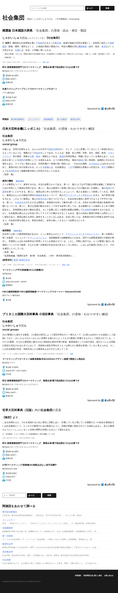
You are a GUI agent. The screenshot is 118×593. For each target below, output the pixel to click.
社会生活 (19, 202)
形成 (40, 43)
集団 (61, 156)
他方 (104, 167)
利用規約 (78, 575)
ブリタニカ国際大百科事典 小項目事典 (28, 314)
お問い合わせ (108, 575)
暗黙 (21, 160)
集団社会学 (75, 119)
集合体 (58, 43)
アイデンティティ (74, 195)
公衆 (32, 156)
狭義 (47, 167)
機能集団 (82, 46)
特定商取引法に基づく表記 (93, 575)
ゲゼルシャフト (92, 234)
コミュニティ (34, 119)
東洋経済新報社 (17, 119)
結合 (38, 153)
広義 (17, 50)
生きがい (89, 195)
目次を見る (20, 181)
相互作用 (53, 149)
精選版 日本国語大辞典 (17, 30)
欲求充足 (42, 199)
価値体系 (40, 195)
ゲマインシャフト (74, 234)
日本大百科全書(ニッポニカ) (21, 128)
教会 (38, 156)
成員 (108, 188)
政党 (104, 46)
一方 (70, 167)
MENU (4, 2)
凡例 (47, 62)
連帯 (4, 192)
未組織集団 (48, 119)
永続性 (12, 171)
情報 (44, 62)
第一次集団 (62, 119)
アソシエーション (38, 238)
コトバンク (14, 8)
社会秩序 (87, 210)
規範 (80, 160)
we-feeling (93, 164)
